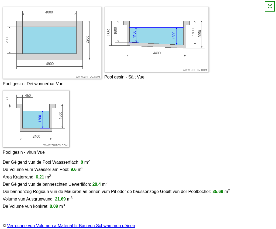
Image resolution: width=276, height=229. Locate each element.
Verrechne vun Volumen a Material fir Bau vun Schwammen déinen (71, 225)
